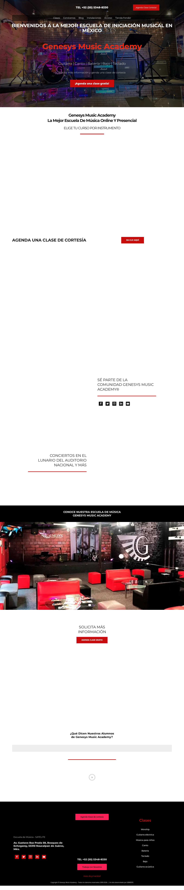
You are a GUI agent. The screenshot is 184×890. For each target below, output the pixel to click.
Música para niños (145, 844)
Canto (145, 849)
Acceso (108, 18)
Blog (81, 18)
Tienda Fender (123, 18)
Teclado (145, 860)
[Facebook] (101, 407)
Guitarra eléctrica (145, 839)
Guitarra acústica (145, 871)
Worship (145, 833)
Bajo (145, 865)
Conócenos (69, 18)
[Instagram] (114, 407)
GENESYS (130, 887)
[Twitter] (108, 407)
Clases (56, 18)
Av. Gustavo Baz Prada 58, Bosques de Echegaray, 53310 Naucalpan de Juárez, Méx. (39, 850)
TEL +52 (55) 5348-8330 (92, 7)
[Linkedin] (121, 407)
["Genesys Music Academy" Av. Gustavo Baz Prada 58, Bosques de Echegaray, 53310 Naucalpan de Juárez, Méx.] (92, 843)
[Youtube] (128, 407)
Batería (145, 855)
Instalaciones (94, 18)
